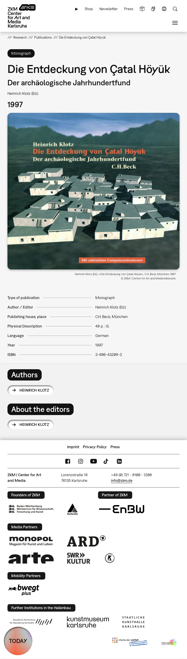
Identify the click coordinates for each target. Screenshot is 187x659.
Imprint (73, 447)
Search (175, 9)
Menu (175, 23)
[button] (93, 191)
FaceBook (67, 461)
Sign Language (153, 9)
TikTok (106, 461)
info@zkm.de (121, 480)
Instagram (80, 461)
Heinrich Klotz (34, 390)
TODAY (18, 641)
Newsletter (108, 9)
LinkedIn (119, 461)
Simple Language (142, 9)
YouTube (93, 461)
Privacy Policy (95, 447)
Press (128, 9)
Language (164, 9)
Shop (89, 9)
